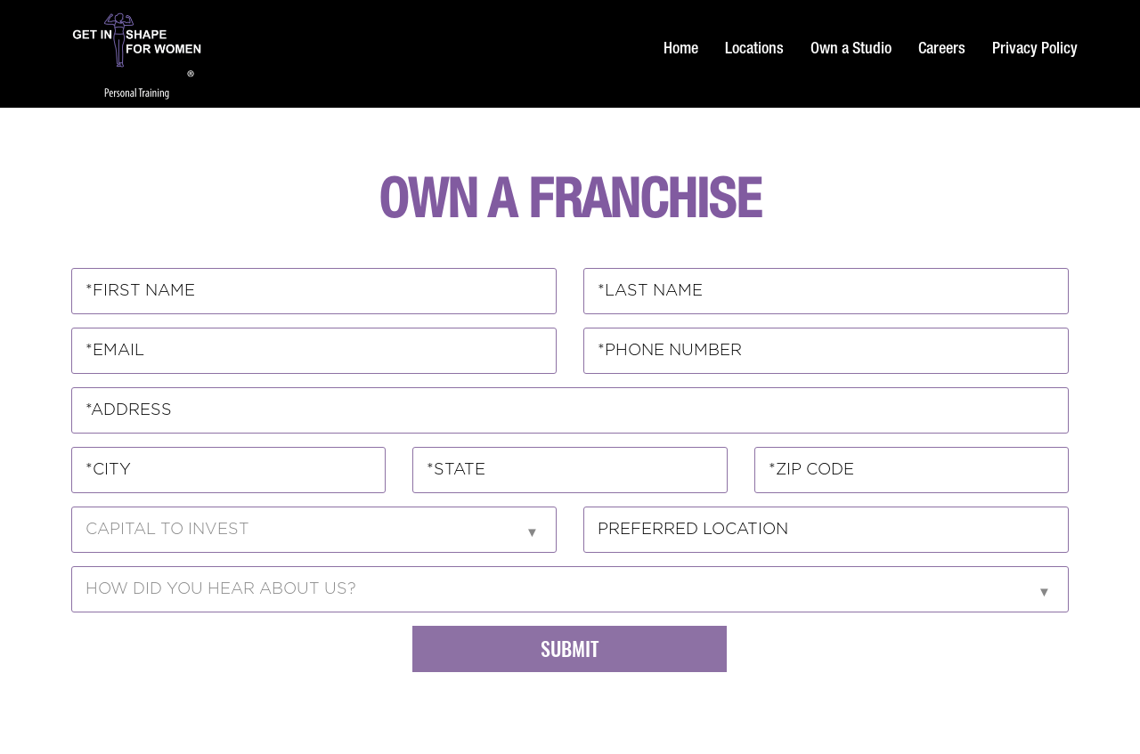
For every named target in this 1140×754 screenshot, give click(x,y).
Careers (941, 50)
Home (681, 50)
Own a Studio (851, 50)
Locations (754, 50)
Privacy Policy (1035, 50)
